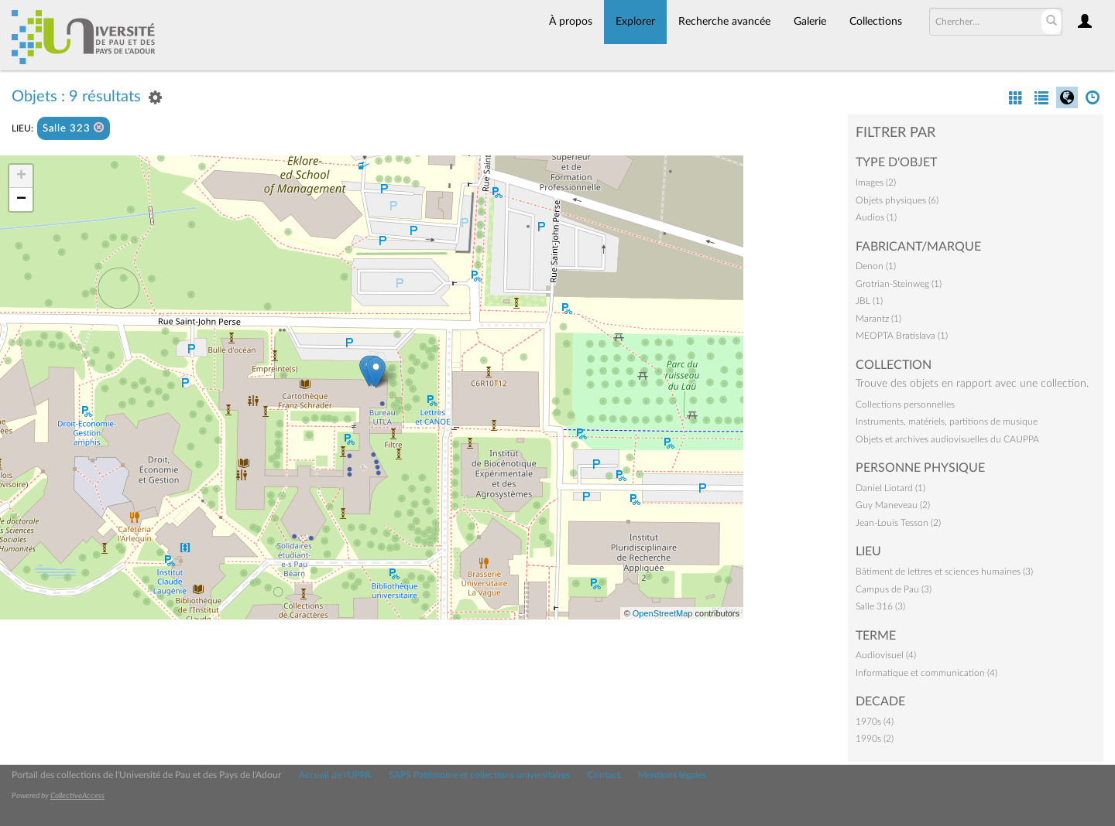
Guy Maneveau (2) (893, 505)
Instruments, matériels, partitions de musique (947, 421)
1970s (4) (875, 721)
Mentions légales (672, 775)
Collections (875, 21)
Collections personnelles (905, 404)
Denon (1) (876, 266)
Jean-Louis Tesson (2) (898, 522)
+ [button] (21, 176)
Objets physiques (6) (897, 200)
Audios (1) (876, 217)
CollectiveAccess (77, 796)
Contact (604, 775)
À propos (570, 21)
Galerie (810, 21)
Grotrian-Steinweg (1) (899, 283)
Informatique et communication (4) (926, 673)
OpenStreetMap (663, 613)
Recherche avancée (724, 21)
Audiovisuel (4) (886, 655)
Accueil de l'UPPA (335, 775)
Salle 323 (74, 128)
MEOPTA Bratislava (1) (902, 335)
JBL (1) (869, 300)
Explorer (635, 21)
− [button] (21, 199)
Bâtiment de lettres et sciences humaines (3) (944, 571)
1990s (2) (875, 738)
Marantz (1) (878, 318)
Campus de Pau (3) (893, 589)
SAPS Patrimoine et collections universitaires (479, 775)
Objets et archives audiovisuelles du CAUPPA (947, 439)
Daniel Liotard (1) (890, 488)
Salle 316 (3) (880, 606)
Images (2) (876, 182)
